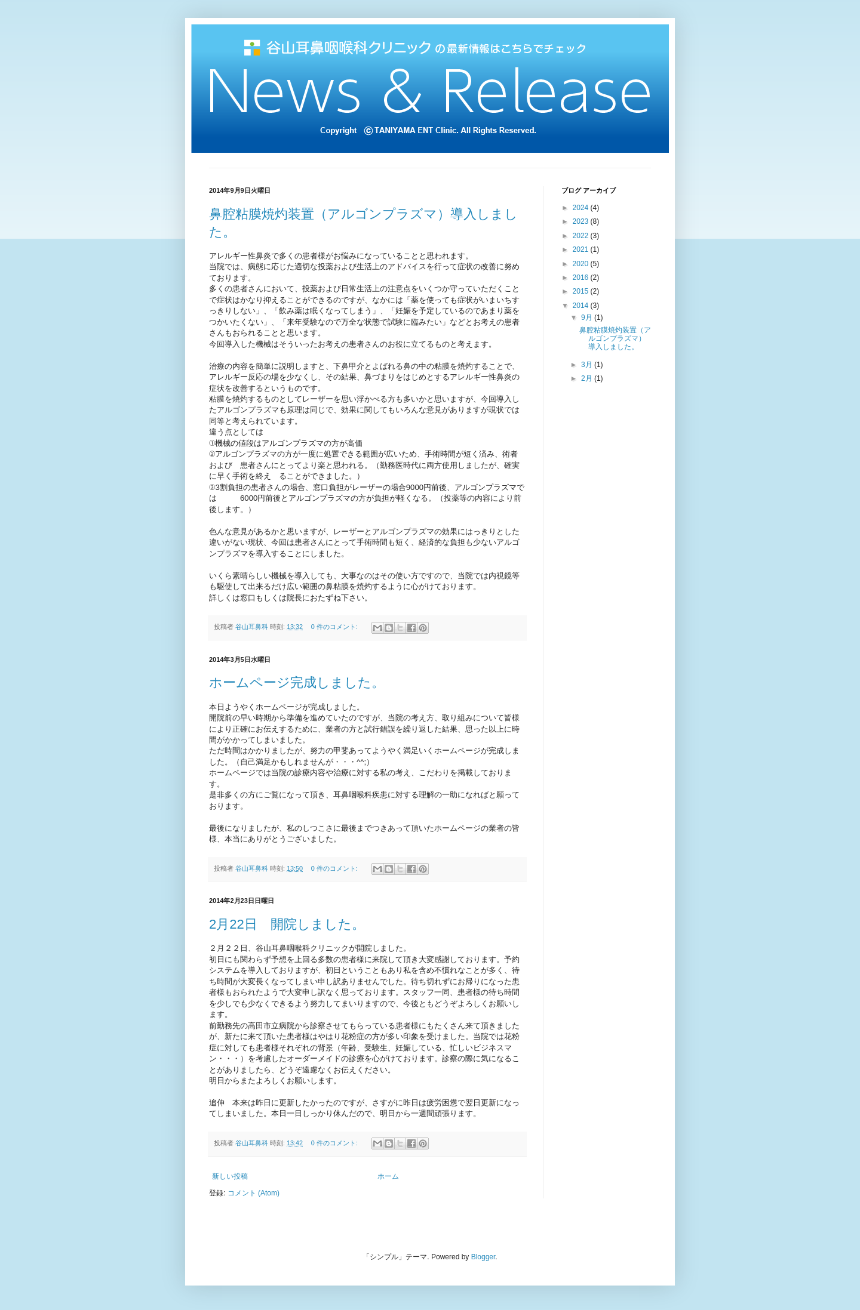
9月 (587, 317)
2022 (582, 236)
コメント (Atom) (254, 1193)
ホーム (388, 1176)
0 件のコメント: (335, 626)
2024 (582, 208)
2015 (582, 291)
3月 (587, 364)
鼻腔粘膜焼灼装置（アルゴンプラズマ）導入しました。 (615, 339)
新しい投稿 (230, 1176)
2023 (582, 221)
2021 (582, 249)
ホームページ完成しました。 (297, 682)
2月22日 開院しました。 (287, 924)
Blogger (483, 1257)
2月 (587, 378)
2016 (582, 277)
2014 (582, 305)
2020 (582, 264)
